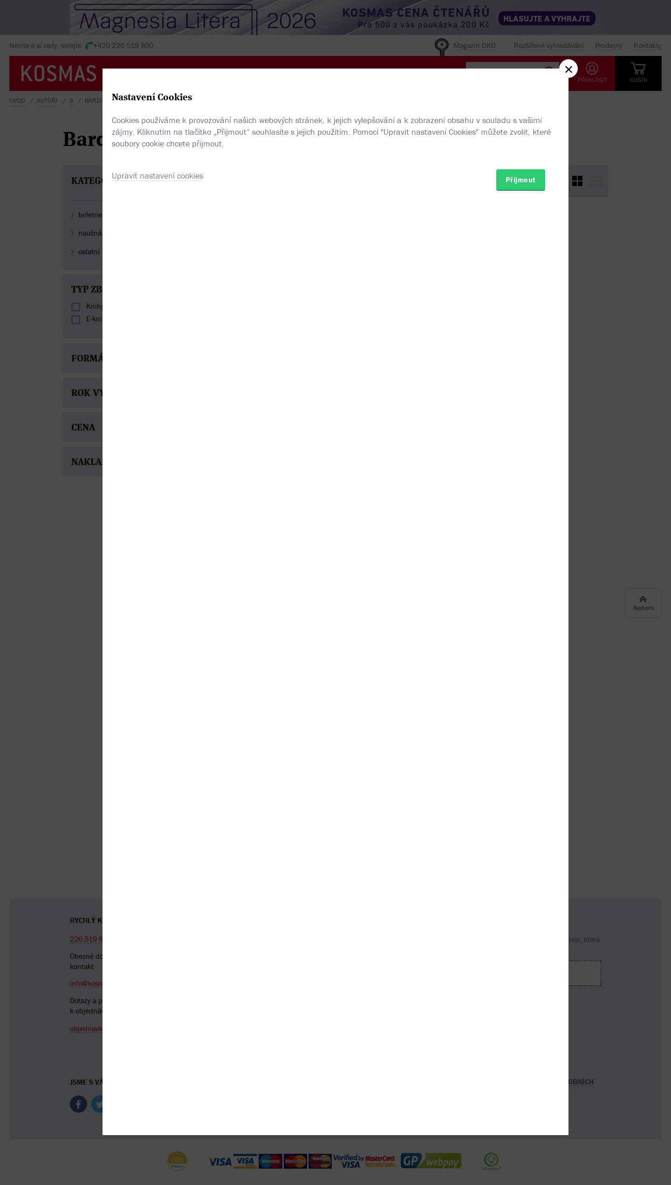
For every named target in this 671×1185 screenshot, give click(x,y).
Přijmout (521, 646)
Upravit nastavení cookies (157, 643)
